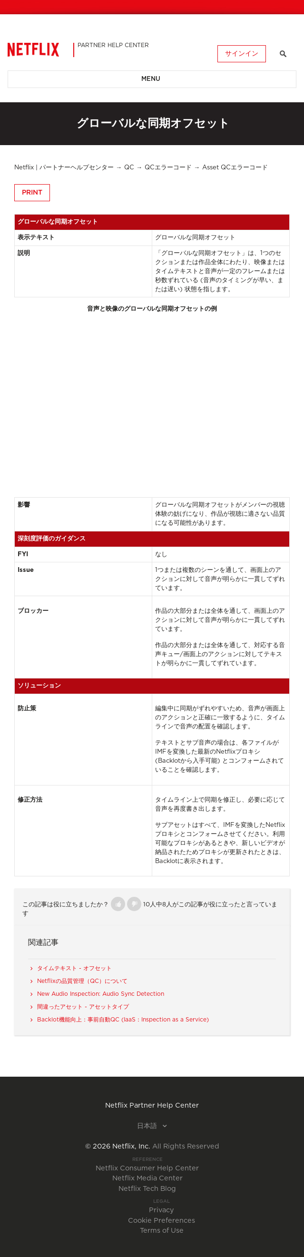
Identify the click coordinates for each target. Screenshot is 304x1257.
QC (129, 168)
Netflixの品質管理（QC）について (82, 981)
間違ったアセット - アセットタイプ (83, 1007)
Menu (150, 79)
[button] (118, 904)
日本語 (148, 1126)
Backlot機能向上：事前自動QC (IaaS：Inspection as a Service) (123, 1019)
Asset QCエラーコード (235, 168)
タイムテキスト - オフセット (74, 968)
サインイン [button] (241, 53)
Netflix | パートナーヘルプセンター (64, 168)
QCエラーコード (168, 168)
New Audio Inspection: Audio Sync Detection (100, 994)
